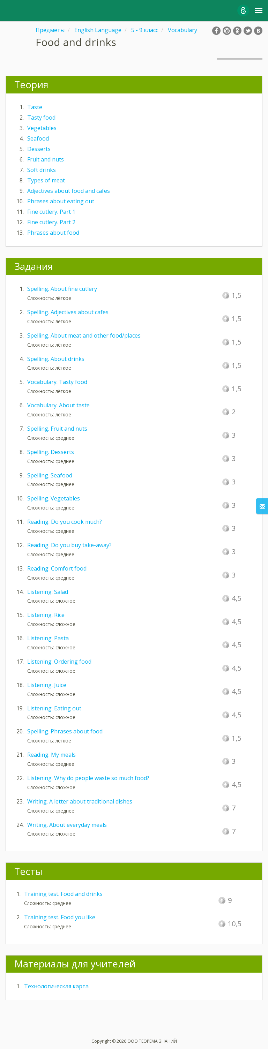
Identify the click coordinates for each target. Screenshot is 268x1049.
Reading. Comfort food (57, 568)
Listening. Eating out (54, 708)
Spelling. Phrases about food (65, 731)
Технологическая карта (56, 986)
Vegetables (42, 128)
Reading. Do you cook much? (64, 522)
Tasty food (41, 117)
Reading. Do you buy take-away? (69, 545)
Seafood (38, 138)
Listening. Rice (46, 615)
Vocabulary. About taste (58, 405)
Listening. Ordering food (59, 661)
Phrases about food (53, 232)
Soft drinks (41, 170)
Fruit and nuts (45, 159)
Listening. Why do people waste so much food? (88, 778)
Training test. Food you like (59, 917)
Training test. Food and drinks (63, 894)
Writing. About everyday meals (67, 825)
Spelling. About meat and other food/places (84, 335)
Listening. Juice (46, 685)
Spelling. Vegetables (53, 498)
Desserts (39, 149)
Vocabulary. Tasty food (57, 382)
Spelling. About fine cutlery (62, 289)
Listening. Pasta (48, 638)
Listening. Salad (47, 592)
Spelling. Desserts (50, 452)
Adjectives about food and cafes (68, 191)
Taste (34, 107)
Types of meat (46, 180)
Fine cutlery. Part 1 (51, 212)
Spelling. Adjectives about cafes (68, 312)
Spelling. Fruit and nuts (57, 428)
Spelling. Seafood (49, 475)
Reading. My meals (51, 755)
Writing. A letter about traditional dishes (79, 801)
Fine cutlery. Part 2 (51, 222)
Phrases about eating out (60, 201)
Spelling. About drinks (55, 359)
